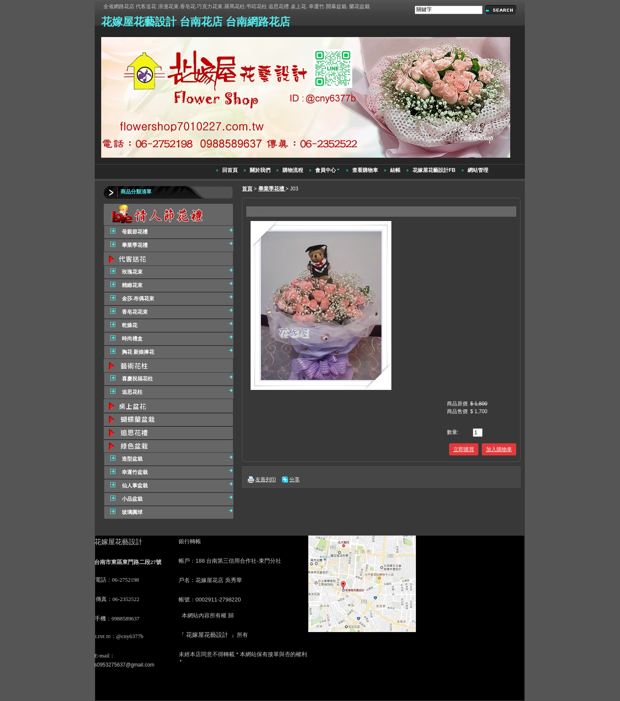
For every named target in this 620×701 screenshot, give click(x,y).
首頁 (247, 189)
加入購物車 (499, 449)
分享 (294, 480)
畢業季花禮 (271, 189)
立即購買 (463, 449)
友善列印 (265, 480)
